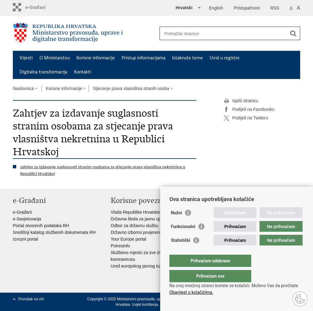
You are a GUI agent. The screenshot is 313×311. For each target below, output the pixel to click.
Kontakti (82, 72)
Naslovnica (23, 88)
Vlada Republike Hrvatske (135, 212)
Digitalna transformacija (43, 72)
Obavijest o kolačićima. (191, 292)
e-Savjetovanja (27, 218)
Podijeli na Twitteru (246, 118)
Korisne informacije (95, 58)
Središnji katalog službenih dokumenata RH (54, 232)
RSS (275, 8)
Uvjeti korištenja (145, 304)
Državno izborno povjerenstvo (139, 232)
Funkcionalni (183, 238)
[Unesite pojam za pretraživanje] (223, 33)
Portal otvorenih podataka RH (41, 225)
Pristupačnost (247, 8)
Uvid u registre (225, 58)
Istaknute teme (187, 58)
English (216, 8)
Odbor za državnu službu (134, 225)
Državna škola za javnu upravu (140, 218)
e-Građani (22, 212)
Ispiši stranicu (241, 101)
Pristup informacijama (143, 58)
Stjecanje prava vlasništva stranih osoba (131, 88)
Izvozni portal (25, 239)
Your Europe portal (128, 239)
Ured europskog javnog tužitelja (141, 266)
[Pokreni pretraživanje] (293, 33)
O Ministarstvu (54, 58)
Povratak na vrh (31, 299)
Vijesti (26, 58)
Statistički (180, 252)
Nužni (176, 225)
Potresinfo (120, 245)
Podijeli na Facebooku (249, 109)
